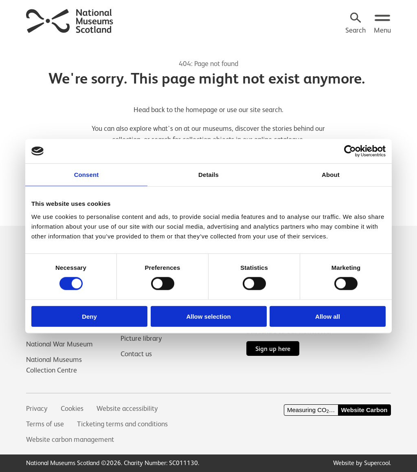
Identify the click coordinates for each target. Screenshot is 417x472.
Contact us (136, 354)
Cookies (72, 408)
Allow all (327, 316)
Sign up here (272, 348)
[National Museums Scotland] (70, 20)
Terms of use (45, 424)
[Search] (355, 23)
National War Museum (59, 344)
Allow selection (208, 316)
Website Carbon (364, 409)
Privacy (37, 408)
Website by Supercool (361, 462)
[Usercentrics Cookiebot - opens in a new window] (350, 151)
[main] (208, 117)
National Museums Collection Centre (54, 364)
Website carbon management (70, 439)
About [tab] (331, 174)
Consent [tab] (86, 174)
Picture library (141, 338)
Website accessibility (127, 408)
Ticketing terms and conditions (122, 424)
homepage (201, 110)
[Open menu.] (382, 23)
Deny (89, 316)
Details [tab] (208, 174)
